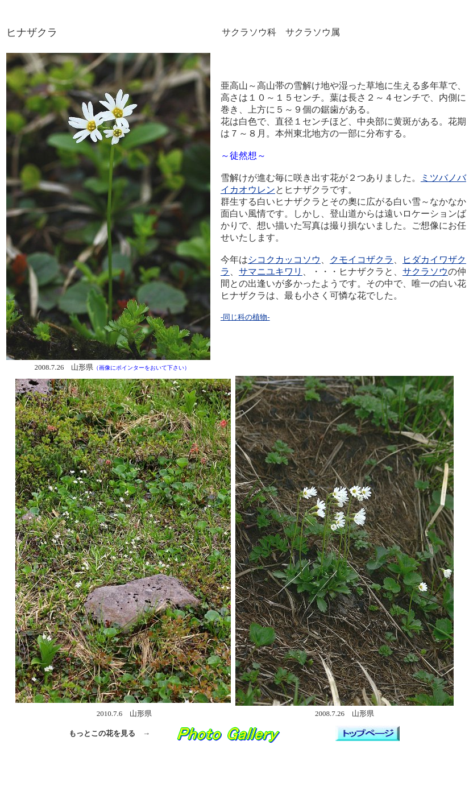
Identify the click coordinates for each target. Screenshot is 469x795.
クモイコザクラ (361, 259)
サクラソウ (425, 271)
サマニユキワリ (270, 271)
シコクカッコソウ (284, 259)
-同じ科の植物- (245, 317)
